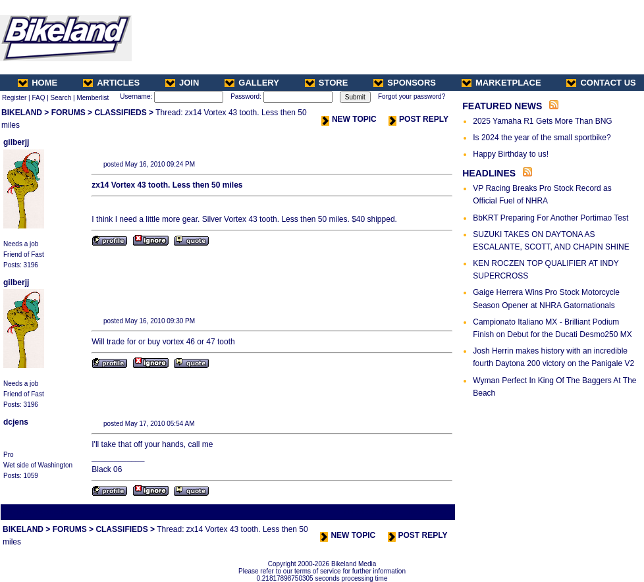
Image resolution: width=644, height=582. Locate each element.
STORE (326, 83)
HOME (37, 83)
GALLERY (252, 83)
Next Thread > (430, 512)
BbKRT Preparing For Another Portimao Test (550, 218)
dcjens (15, 422)
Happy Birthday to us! (511, 154)
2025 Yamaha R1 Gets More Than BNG (542, 121)
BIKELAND (21, 112)
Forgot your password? (411, 96)
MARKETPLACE (501, 83)
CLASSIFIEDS (120, 112)
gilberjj (16, 142)
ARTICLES (111, 83)
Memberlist (92, 97)
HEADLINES (489, 173)
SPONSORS (404, 83)
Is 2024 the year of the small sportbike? (541, 137)
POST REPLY (418, 119)
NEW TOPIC (349, 119)
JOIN (182, 83)
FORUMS (68, 112)
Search (61, 97)
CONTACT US (600, 83)
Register (14, 97)
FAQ (38, 97)
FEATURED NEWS (502, 106)
